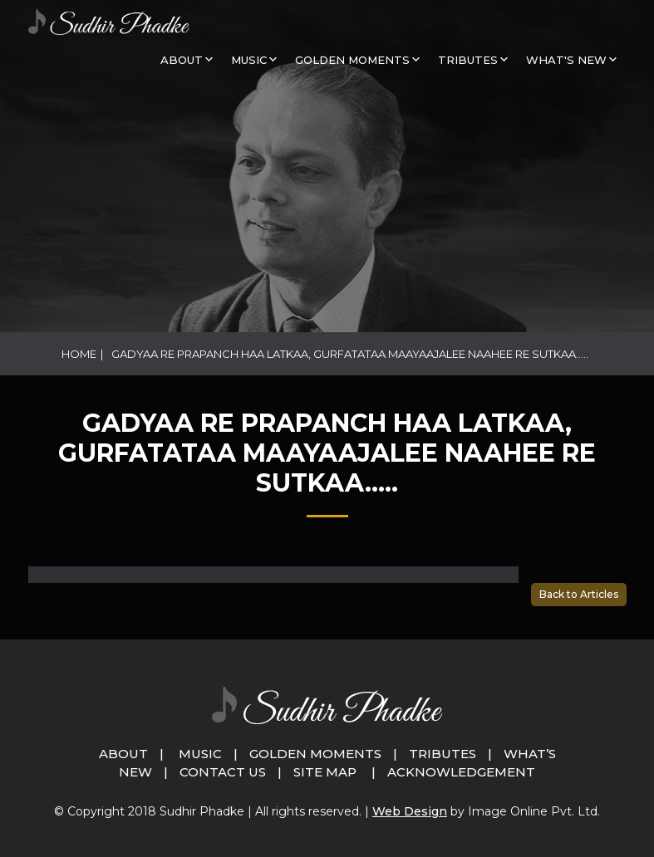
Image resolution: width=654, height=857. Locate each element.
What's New (566, 59)
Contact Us (222, 772)
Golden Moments (315, 754)
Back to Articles (578, 594)
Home (78, 353)
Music (200, 754)
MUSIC (249, 59)
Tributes (468, 59)
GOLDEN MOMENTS (352, 59)
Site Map (325, 772)
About (181, 59)
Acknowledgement (461, 772)
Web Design (409, 811)
